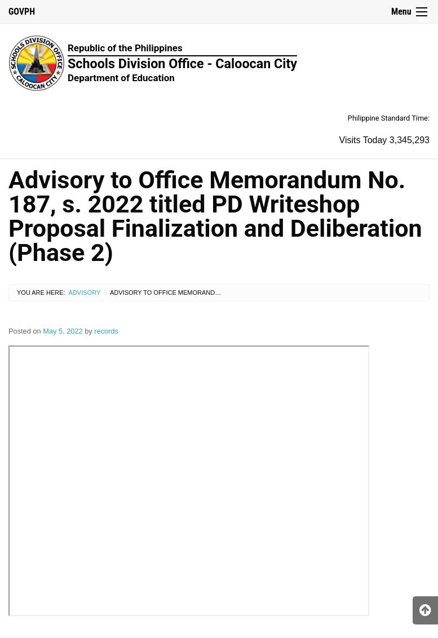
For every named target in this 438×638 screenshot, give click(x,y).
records (106, 331)
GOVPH (21, 11)
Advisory (85, 292)
